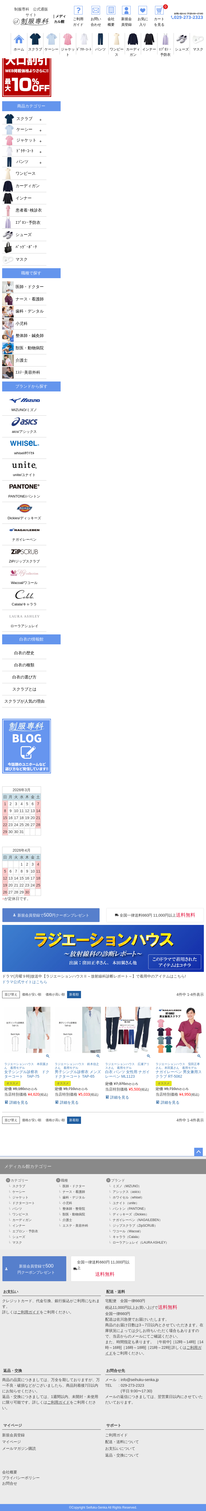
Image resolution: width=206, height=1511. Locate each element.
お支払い (10, 1292)
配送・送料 (115, 1292)
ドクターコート (23, 1203)
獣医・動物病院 (23, 348)
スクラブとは (24, 689)
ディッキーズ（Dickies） (131, 1214)
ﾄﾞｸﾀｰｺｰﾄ (18, 151)
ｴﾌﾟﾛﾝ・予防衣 (165, 49)
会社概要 (111, 19)
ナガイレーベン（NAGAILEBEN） (137, 1220)
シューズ (17, 235)
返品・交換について (122, 1455)
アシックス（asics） (127, 1192)
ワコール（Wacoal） (128, 1231)
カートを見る (159, 19)
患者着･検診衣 (22, 210)
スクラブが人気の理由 (24, 701)
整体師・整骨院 (73, 1209)
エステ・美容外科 (75, 1225)
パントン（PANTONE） (130, 1209)
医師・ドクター (23, 287)
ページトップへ (198, 1152)
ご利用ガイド (78, 19)
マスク (15, 259)
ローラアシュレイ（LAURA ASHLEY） (141, 1242)
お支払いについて (120, 1448)
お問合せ (9, 1483)
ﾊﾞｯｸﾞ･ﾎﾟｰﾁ (19, 247)
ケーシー (17, 130)
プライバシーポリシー (21, 1478)
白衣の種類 (24, 665)
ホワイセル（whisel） (128, 1197)
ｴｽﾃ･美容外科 (21, 372)
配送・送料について (122, 1442)
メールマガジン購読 (19, 1448)
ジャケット (68, 49)
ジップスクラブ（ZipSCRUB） (135, 1225)
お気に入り (143, 19)
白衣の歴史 (24, 653)
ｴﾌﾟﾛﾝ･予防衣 (21, 222)
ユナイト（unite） (126, 1203)
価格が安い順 (31, 994)
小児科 (15, 323)
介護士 (15, 360)
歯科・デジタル (73, 1197)
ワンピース (117, 49)
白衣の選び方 (24, 677)
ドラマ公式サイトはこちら (24, 982)
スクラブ (17, 119)
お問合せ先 (115, 1370)
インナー (17, 198)
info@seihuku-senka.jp (140, 1380)
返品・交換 (12, 1370)
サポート (113, 1425)
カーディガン (133, 49)
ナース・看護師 (23, 299)
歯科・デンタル (23, 311)
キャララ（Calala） (127, 1237)
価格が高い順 (55, 994)
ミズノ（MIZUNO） (127, 1186)
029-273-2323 (132, 1385)
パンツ (15, 162)
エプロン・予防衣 (25, 1231)
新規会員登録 (126, 19)
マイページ (12, 1425)
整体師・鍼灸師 (23, 335)
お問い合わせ (96, 19)
